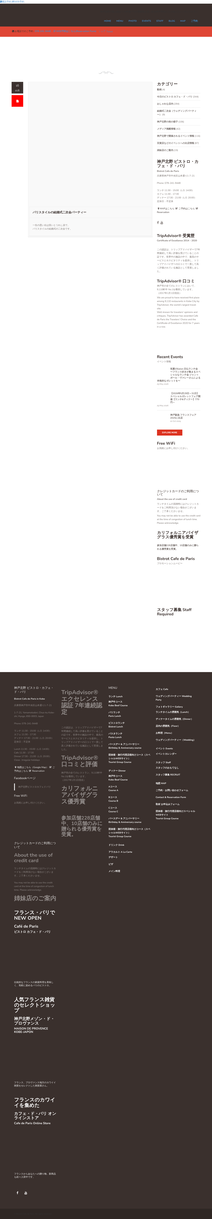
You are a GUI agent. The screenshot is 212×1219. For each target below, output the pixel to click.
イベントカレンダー (166, 753)
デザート (113, 857)
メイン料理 (114, 871)
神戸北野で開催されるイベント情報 (175, 136)
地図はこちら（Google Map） (31, 767)
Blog (172, 21)
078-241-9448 (43, 31)
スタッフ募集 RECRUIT (168, 774)
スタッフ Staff (163, 762)
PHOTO (133, 21)
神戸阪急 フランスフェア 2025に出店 (183, 416)
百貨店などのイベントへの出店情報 (175, 143)
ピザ (110, 864)
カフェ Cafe (162, 689)
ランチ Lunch (115, 696)
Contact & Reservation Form (171, 797)
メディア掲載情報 (166, 128)
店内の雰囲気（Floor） (168, 726)
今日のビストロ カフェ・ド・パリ (174, 96)
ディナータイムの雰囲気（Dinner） (174, 719)
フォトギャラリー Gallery (169, 706)
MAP (183, 21)
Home (107, 21)
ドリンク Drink (116, 845)
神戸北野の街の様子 (167, 121)
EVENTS (146, 21)
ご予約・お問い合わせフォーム (172, 790)
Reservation (37, 771)
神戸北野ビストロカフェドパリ (34, 786)
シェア (102, 31)
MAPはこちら (165, 208)
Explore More (169, 432)
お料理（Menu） (164, 733)
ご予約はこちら (185, 208)
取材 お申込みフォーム (168, 804)
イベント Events (164, 748)
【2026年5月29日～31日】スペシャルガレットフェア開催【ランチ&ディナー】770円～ (185, 398)
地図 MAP (161, 783)
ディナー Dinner (117, 770)
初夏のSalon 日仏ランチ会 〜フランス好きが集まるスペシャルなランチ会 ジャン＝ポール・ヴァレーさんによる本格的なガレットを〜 (178, 374)
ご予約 (194, 21)
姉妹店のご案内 (165, 150)
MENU (119, 21)
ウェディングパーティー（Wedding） (176, 740)
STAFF (159, 21)
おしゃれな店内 (165, 103)
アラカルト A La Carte (120, 852)
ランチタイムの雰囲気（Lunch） (173, 712)
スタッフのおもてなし (167, 767)
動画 (159, 89)
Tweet (109, 31)
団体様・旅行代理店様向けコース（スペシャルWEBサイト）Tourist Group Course (129, 758)
